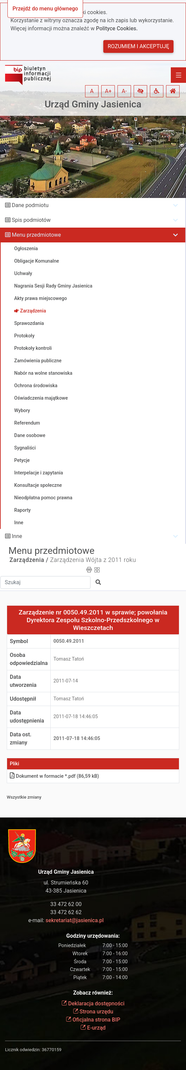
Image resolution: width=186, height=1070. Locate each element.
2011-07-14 (65, 681)
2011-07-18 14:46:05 (75, 717)
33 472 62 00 (66, 904)
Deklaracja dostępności (93, 1003)
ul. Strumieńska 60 (66, 882)
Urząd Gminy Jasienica (93, 104)
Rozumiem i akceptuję (138, 46)
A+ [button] (108, 91)
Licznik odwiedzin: (23, 1049)
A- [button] (124, 91)
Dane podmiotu (30, 205)
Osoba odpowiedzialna (29, 659)
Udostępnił (23, 699)
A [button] (92, 91)
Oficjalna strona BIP (93, 1019)
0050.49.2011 (68, 641)
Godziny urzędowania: (92, 936)
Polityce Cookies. (117, 28)
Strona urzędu (93, 1011)
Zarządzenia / (29, 560)
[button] (140, 91)
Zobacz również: (93, 993)
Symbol (19, 641)
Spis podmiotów (31, 220)
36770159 (51, 1049)
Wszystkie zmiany (24, 797)
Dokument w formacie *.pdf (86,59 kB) (54, 776)
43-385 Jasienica (66, 891)
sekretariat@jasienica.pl (75, 920)
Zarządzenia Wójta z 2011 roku (93, 560)
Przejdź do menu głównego (45, 8)
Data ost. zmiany (20, 738)
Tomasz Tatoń (68, 659)
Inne (17, 536)
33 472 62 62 (66, 912)
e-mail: (66, 920)
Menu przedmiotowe (36, 235)
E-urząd (93, 1028)
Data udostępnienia (27, 716)
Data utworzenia (23, 681)
